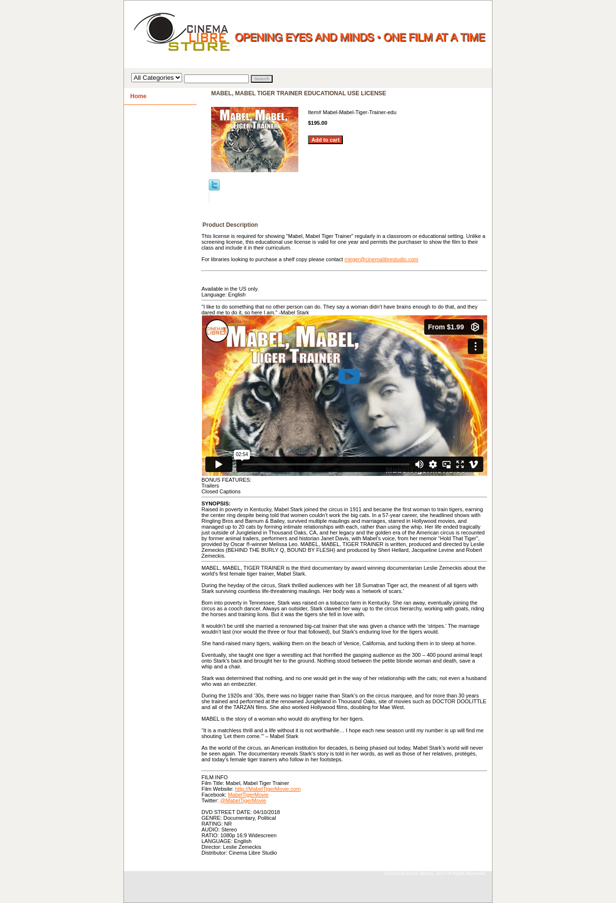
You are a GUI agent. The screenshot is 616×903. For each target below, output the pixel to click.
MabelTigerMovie (248, 795)
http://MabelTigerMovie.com (267, 789)
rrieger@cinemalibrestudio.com (381, 259)
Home (138, 96)
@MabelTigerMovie (243, 800)
